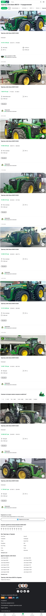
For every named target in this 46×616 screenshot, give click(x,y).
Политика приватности (7, 603)
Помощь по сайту (23, 588)
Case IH (25, 536)
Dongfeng (3, 543)
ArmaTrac (3, 536)
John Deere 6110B (27, 567)
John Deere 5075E (27, 560)
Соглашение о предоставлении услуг (11, 605)
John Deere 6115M (5, 569)
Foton (2, 550)
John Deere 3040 (4, 558)
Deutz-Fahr (26, 541)
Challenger (26, 538)
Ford (2, 548)
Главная (4, 614)
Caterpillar (3, 538)
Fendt (25, 545)
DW (24, 543)
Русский (42, 611)
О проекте (4, 600)
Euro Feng (3, 545)
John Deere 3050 (27, 558)
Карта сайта (4, 607)
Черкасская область (5, 579)
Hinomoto (26, 550)
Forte (25, 548)
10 (21, 529)
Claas (2, 541)
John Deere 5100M (28, 562)
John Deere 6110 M (5, 567)
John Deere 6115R (27, 569)
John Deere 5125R (5, 565)
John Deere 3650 (4, 560)
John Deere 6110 (27, 565)
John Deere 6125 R (28, 572)
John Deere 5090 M (5, 562)
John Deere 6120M (5, 572)
